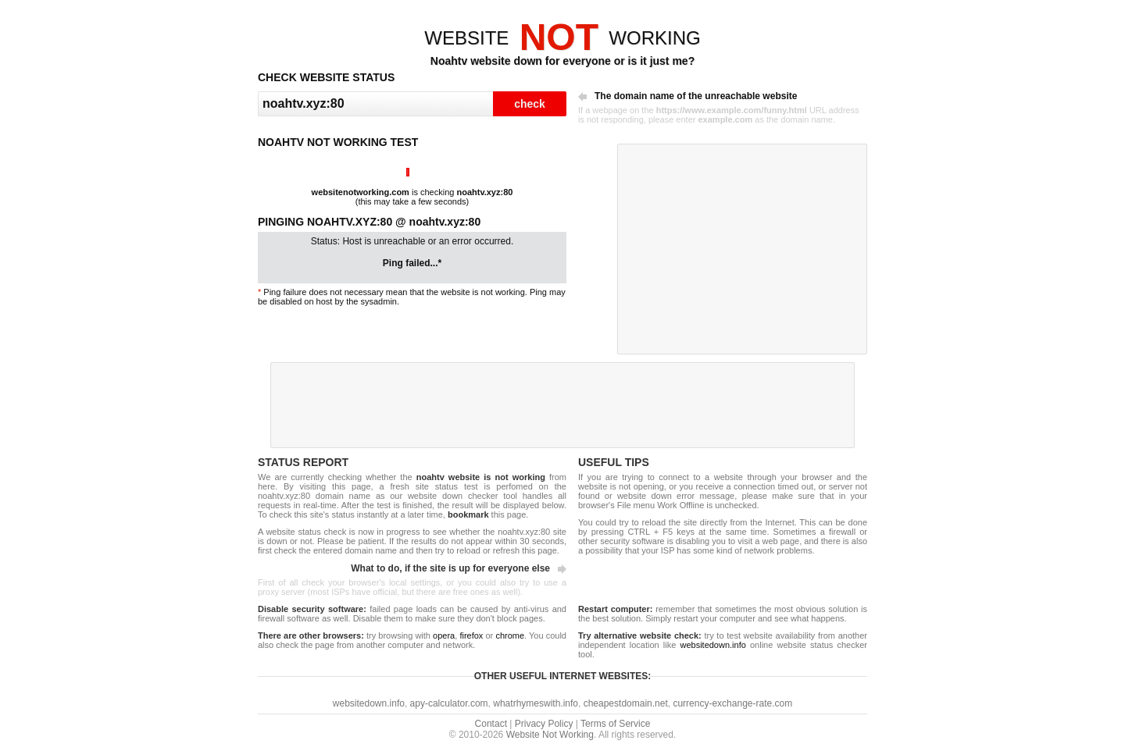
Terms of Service (615, 723)
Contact (491, 723)
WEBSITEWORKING (562, 37)
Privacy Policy (544, 723)
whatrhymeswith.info (535, 703)
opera (444, 635)
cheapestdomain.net (626, 703)
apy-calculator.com (449, 703)
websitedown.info (712, 645)
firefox (471, 635)
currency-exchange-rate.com (732, 703)
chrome (509, 635)
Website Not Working (550, 734)
